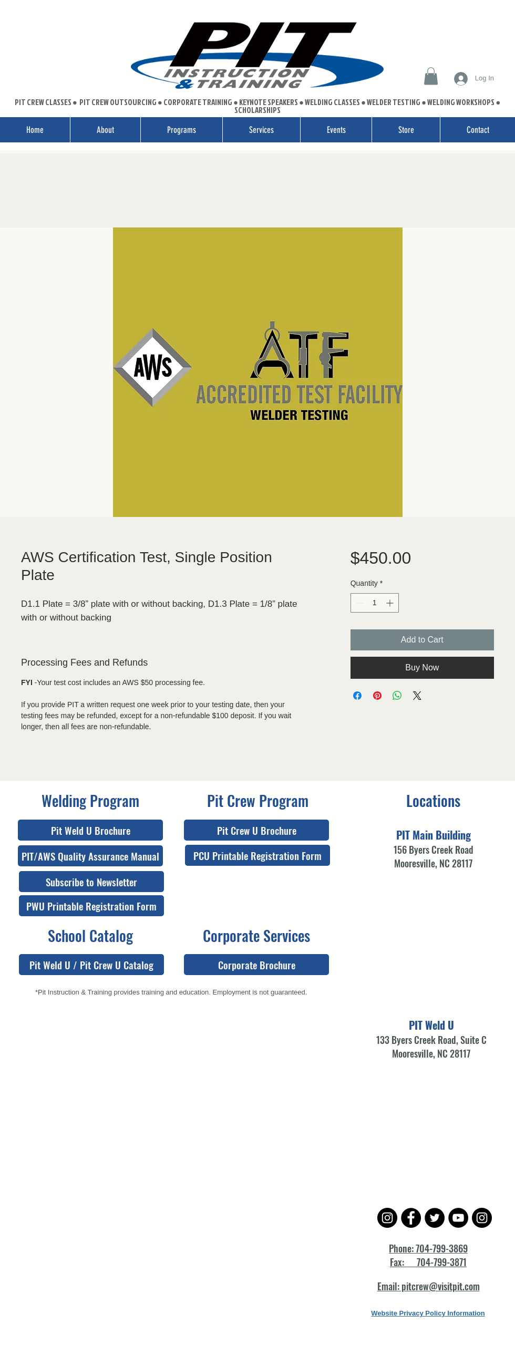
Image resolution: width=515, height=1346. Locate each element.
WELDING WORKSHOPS (461, 102)
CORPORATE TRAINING (197, 102)
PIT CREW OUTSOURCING (118, 102)
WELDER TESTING (393, 102)
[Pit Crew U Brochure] (256, 830)
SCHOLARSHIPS (257, 110)
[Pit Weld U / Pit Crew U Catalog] (91, 964)
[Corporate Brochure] (256, 964)
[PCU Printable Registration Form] (257, 855)
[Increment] (390, 603)
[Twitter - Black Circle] (435, 1218)
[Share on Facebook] (357, 695)
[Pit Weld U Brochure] (90, 830)
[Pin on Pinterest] (377, 695)
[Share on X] (417, 695)
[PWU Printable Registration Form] (91, 905)
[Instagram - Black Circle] (387, 1218)
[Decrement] (358, 603)
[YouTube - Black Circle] (458, 1218)
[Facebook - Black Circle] (411, 1218)
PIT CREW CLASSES (43, 102)
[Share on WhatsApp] (397, 695)
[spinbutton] (374, 603)
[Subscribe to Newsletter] (91, 881)
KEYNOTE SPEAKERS (269, 102)
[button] (431, 76)
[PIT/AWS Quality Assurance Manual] (90, 855)
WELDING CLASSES (332, 102)
